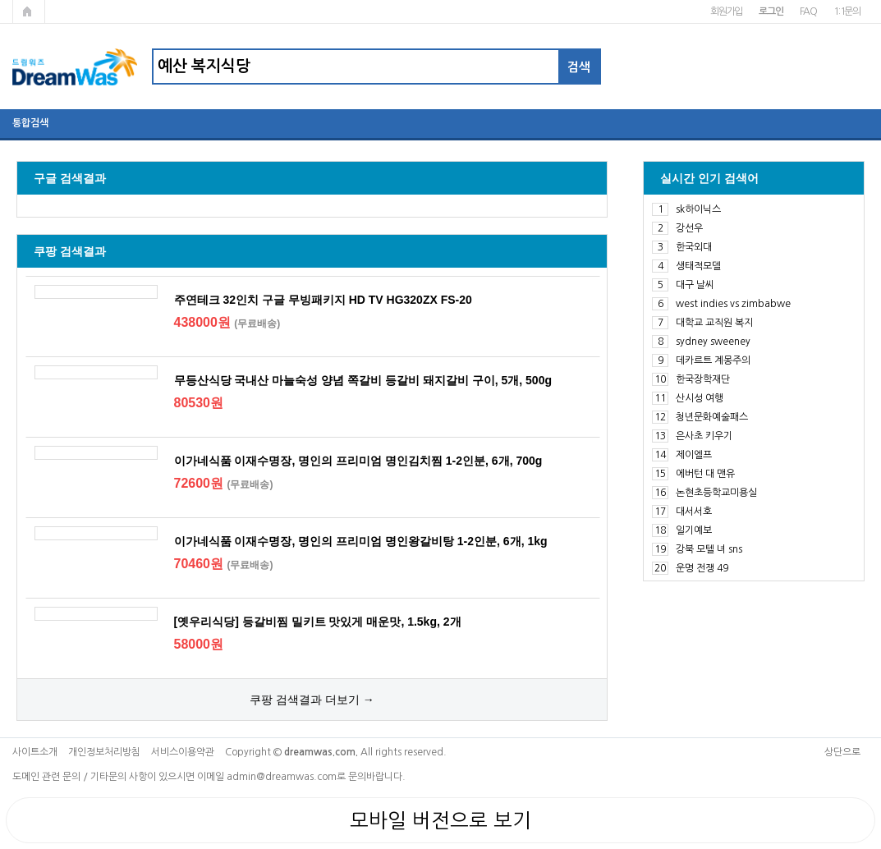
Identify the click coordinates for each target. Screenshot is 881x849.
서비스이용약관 (182, 752)
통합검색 (30, 123)
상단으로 (842, 752)
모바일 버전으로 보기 (440, 820)
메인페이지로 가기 (28, 11)
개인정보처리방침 (104, 752)
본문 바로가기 (0, 0)
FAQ (808, 11)
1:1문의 (846, 11)
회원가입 (726, 11)
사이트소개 (34, 752)
